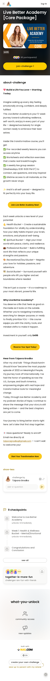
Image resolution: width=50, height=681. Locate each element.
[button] (25, 655)
